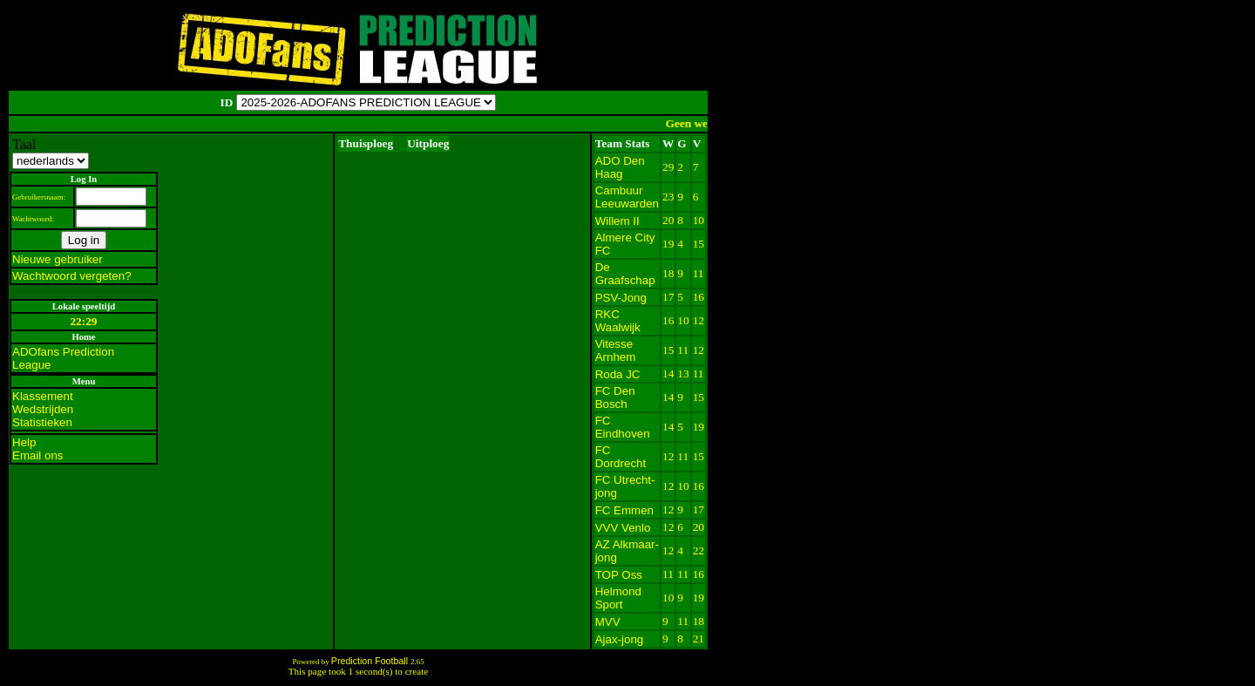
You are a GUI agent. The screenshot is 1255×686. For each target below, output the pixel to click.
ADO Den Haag (620, 167)
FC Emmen (624, 510)
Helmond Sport (618, 598)
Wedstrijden (42, 409)
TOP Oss (618, 574)
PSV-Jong (621, 297)
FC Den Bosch (615, 397)
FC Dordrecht (621, 457)
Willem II (617, 221)
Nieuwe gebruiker (57, 259)
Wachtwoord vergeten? (72, 275)
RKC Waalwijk (618, 321)
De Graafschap (625, 274)
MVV (608, 621)
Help (24, 442)
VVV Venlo (623, 527)
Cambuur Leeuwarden (627, 197)
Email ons (38, 455)
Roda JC (618, 374)
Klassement (42, 396)
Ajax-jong (619, 639)
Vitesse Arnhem (615, 350)
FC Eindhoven (622, 427)
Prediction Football (370, 660)
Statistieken (42, 422)
